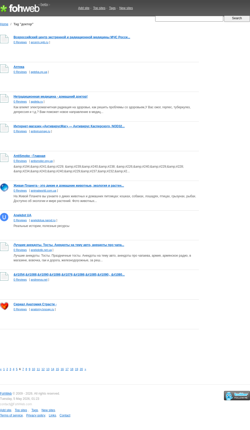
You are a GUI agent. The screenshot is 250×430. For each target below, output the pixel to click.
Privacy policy (35, 415)
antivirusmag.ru (40, 131)
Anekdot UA (23, 215)
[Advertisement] (95, 344)
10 (33, 369)
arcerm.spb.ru (39, 42)
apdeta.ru (37, 101)
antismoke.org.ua (42, 160)
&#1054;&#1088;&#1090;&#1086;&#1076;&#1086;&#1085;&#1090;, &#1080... (69, 274)
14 (52, 369)
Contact (65, 415)
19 (76, 369)
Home (4, 24)
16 (62, 369)
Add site (83, 8)
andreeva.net (39, 279)
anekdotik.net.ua (41, 249)
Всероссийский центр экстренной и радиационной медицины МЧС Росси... (72, 37)
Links (52, 415)
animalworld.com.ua (43, 190)
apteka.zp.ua (39, 71)
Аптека (19, 67)
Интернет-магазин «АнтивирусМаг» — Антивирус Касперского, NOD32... (69, 126)
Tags (112, 8)
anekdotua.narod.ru (43, 220)
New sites (126, 8)
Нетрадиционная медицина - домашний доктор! (51, 96)
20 (81, 369)
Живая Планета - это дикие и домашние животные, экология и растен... (69, 185)
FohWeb (6, 393)
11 (38, 369)
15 (57, 369)
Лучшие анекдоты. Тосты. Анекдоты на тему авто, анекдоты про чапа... (69, 245)
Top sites (99, 8)
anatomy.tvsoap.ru (42, 309)
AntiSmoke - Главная (29, 156)
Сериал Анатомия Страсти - (35, 304)
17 (66, 369)
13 (47, 369)
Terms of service (11, 415)
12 (43, 369)
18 (71, 369)
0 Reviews (20, 42)
